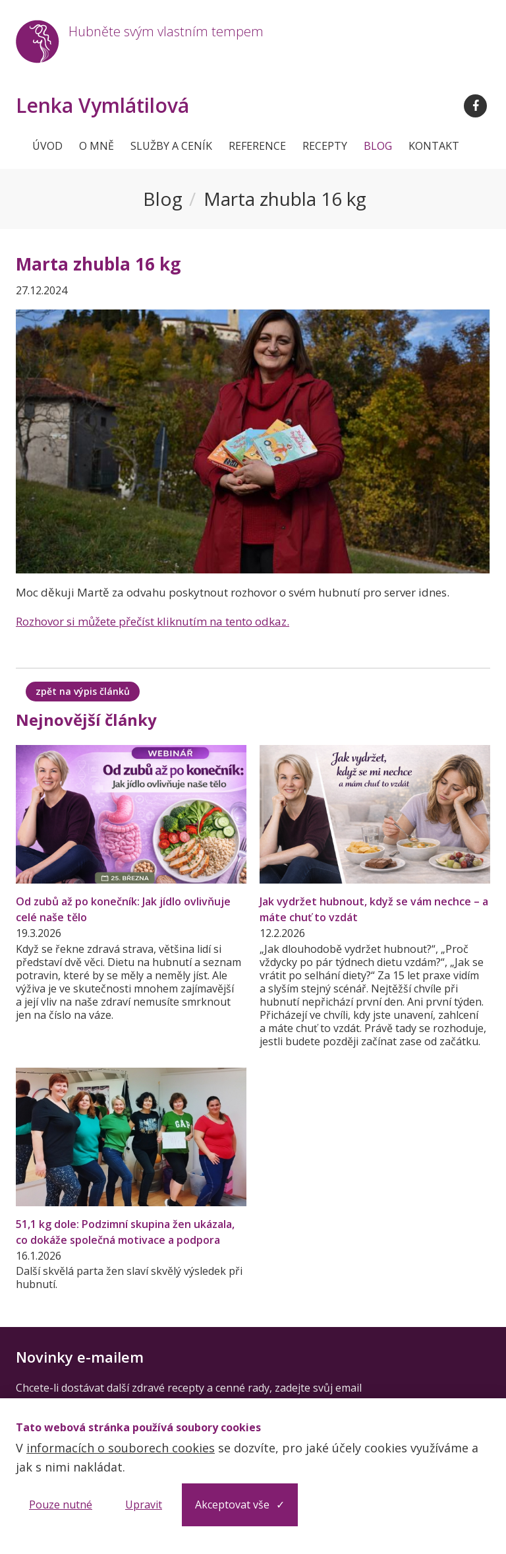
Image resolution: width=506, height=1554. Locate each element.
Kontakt (433, 146)
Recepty (324, 146)
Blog (378, 146)
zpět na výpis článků (83, 691)
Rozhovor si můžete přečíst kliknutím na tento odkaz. (152, 621)
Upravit (143, 1504)
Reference (257, 146)
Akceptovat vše (232, 1504)
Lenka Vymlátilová (102, 105)
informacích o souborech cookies (120, 1448)
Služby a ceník (171, 146)
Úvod (47, 146)
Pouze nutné (60, 1504)
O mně (96, 146)
